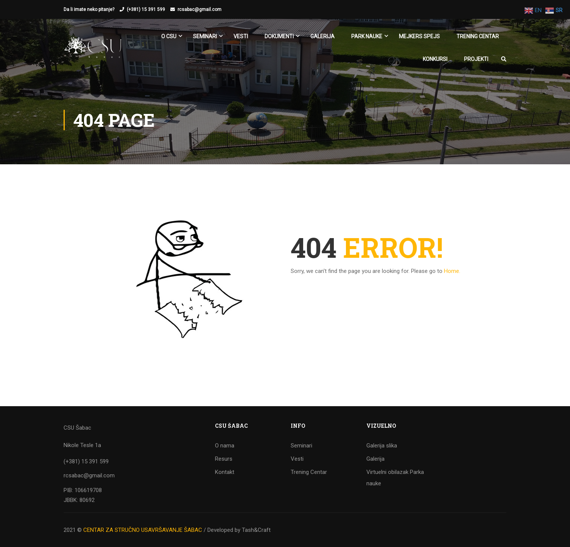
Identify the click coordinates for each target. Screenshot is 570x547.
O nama (224, 445)
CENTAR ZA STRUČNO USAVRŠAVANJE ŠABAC (142, 530)
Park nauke (366, 36)
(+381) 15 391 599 (146, 9)
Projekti (476, 59)
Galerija (322, 36)
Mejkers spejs (419, 36)
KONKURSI (435, 59)
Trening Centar (477, 36)
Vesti (241, 36)
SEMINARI (205, 36)
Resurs (223, 458)
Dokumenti (279, 36)
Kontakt (224, 472)
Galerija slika (381, 445)
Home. (452, 271)
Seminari (301, 445)
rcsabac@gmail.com (199, 9)
